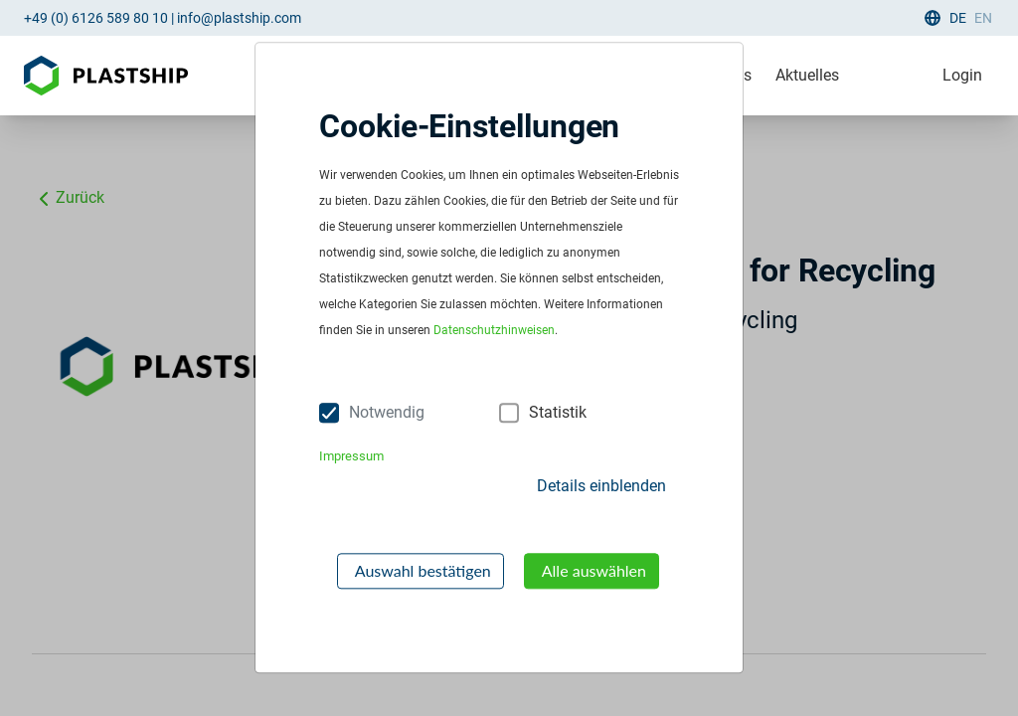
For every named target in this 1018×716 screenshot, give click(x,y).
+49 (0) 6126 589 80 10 (96, 18)
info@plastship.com (239, 18)
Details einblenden (601, 485)
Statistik (558, 412)
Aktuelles (807, 75)
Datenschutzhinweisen (494, 331)
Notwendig (386, 412)
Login (962, 75)
